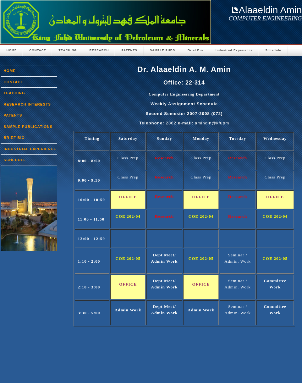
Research (99, 50)
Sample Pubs (162, 50)
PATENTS (129, 50)
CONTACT (37, 50)
